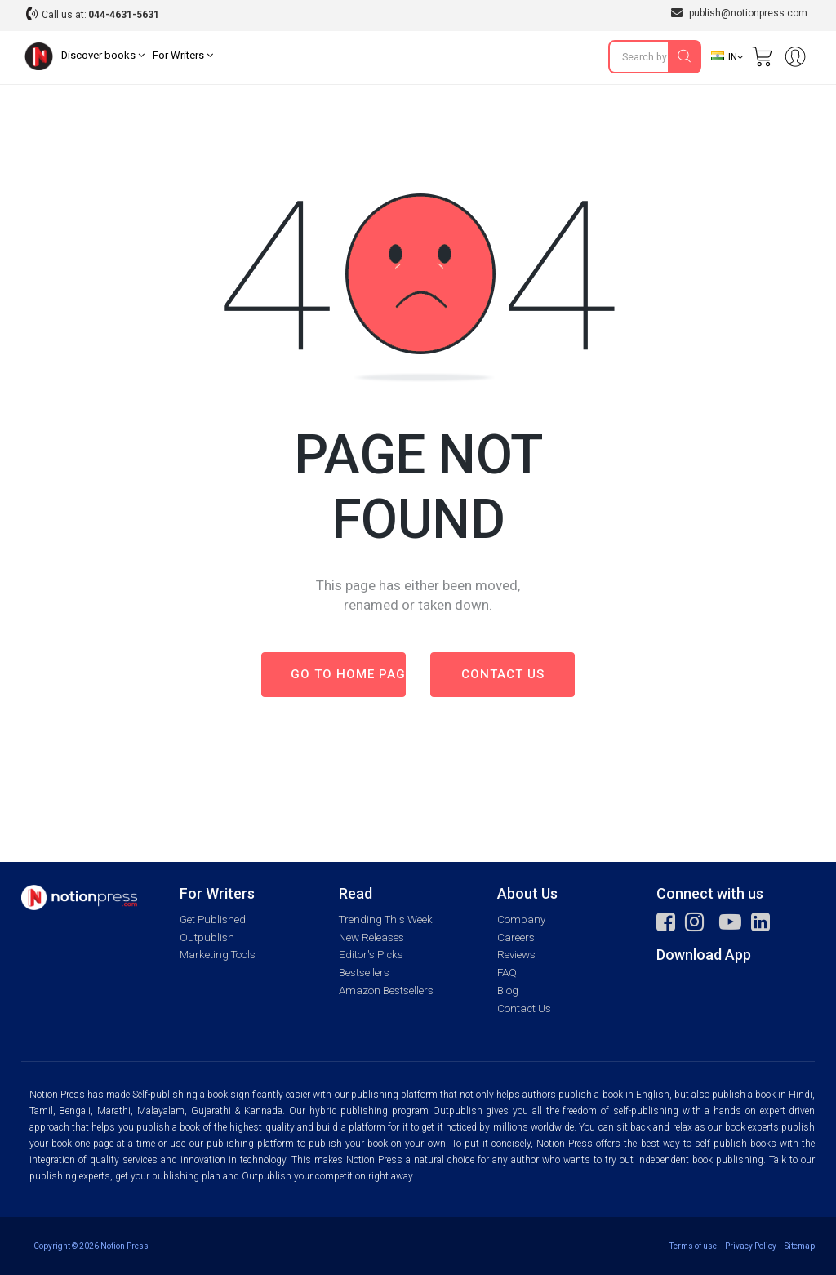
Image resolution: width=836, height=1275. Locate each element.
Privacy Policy (750, 1246)
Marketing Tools (218, 954)
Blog (507, 990)
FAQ (507, 972)
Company (521, 919)
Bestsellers (364, 972)
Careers (516, 937)
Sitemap (800, 1246)
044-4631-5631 (123, 14)
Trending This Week (386, 919)
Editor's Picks (371, 954)
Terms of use (693, 1246)
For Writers (183, 55)
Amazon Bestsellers (386, 990)
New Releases (371, 937)
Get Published (213, 919)
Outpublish (207, 937)
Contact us (503, 674)
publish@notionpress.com (739, 13)
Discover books (103, 55)
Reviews (516, 954)
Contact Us (524, 1008)
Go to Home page (348, 674)
